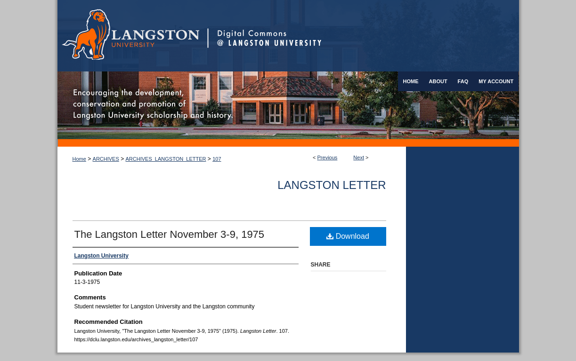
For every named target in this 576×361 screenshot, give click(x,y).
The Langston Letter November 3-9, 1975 (169, 234)
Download (347, 236)
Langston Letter (331, 185)
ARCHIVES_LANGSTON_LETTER (166, 159)
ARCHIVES (106, 159)
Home (79, 159)
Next (358, 157)
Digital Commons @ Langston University (363, 35)
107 (216, 159)
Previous (327, 157)
